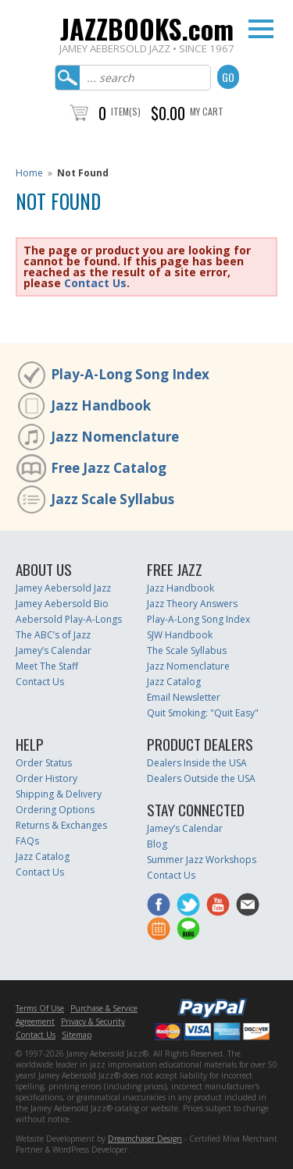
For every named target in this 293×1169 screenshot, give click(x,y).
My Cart (206, 111)
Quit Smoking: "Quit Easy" (203, 713)
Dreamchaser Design (145, 1138)
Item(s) (126, 111)
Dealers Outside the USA (201, 778)
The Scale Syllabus (187, 650)
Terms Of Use (40, 1008)
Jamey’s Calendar (53, 650)
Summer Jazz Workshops (201, 859)
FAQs (27, 840)
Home (29, 172)
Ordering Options (55, 809)
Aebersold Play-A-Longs (69, 619)
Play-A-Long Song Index (130, 374)
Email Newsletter (183, 697)
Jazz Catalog (174, 681)
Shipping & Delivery (59, 794)
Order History (46, 778)
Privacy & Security (93, 1021)
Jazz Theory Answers (192, 603)
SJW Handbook (180, 634)
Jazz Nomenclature (115, 437)
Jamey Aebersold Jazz (63, 588)
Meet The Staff (47, 666)
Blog (157, 844)
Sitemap (76, 1034)
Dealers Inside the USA (197, 762)
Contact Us (95, 282)
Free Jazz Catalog (108, 468)
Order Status (44, 762)
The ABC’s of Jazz (53, 634)
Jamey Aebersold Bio (62, 603)
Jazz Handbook (101, 405)
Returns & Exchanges (61, 825)
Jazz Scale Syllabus (112, 499)
